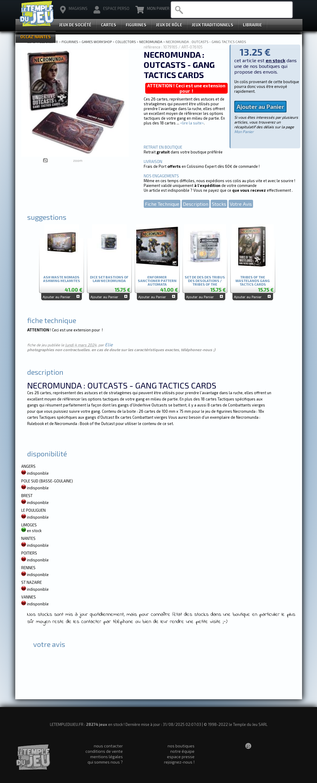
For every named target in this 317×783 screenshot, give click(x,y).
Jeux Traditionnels (212, 24)
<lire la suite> (192, 123)
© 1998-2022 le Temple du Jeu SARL (235, 724)
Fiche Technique (162, 204)
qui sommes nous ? (105, 761)
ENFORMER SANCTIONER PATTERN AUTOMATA (157, 279)
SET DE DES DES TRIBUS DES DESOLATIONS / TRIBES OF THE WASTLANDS (205, 279)
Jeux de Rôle (169, 24)
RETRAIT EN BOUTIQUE (163, 147)
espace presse (181, 756)
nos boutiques (181, 745)
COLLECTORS (125, 41)
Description (195, 204)
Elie (109, 344)
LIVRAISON (153, 161)
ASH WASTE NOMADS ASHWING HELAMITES (61, 279)
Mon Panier (152, 10)
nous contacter (108, 745)
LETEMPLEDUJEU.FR (42, 41)
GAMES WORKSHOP (97, 41)
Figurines (136, 24)
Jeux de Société (75, 24)
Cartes (108, 24)
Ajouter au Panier (260, 106)
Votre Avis (241, 204)
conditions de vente (104, 751)
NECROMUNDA (150, 41)
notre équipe (182, 751)
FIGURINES (70, 41)
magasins (74, 10)
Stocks (219, 204)
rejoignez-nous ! (179, 761)
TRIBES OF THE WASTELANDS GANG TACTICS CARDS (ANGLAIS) (252, 279)
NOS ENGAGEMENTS (161, 175)
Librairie (252, 24)
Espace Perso (111, 10)
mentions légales (106, 756)
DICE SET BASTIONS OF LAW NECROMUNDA (109, 279)
